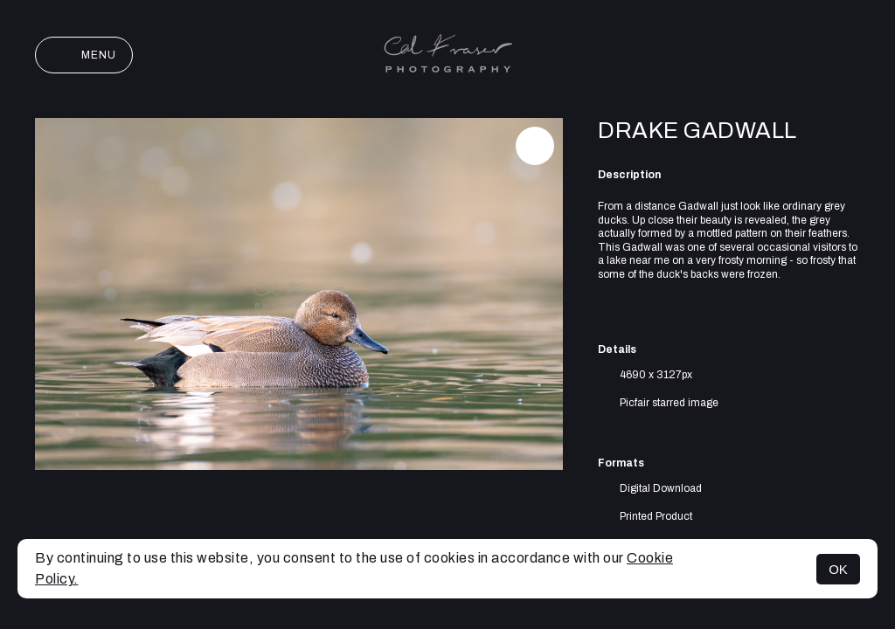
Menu (84, 55)
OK (838, 569)
